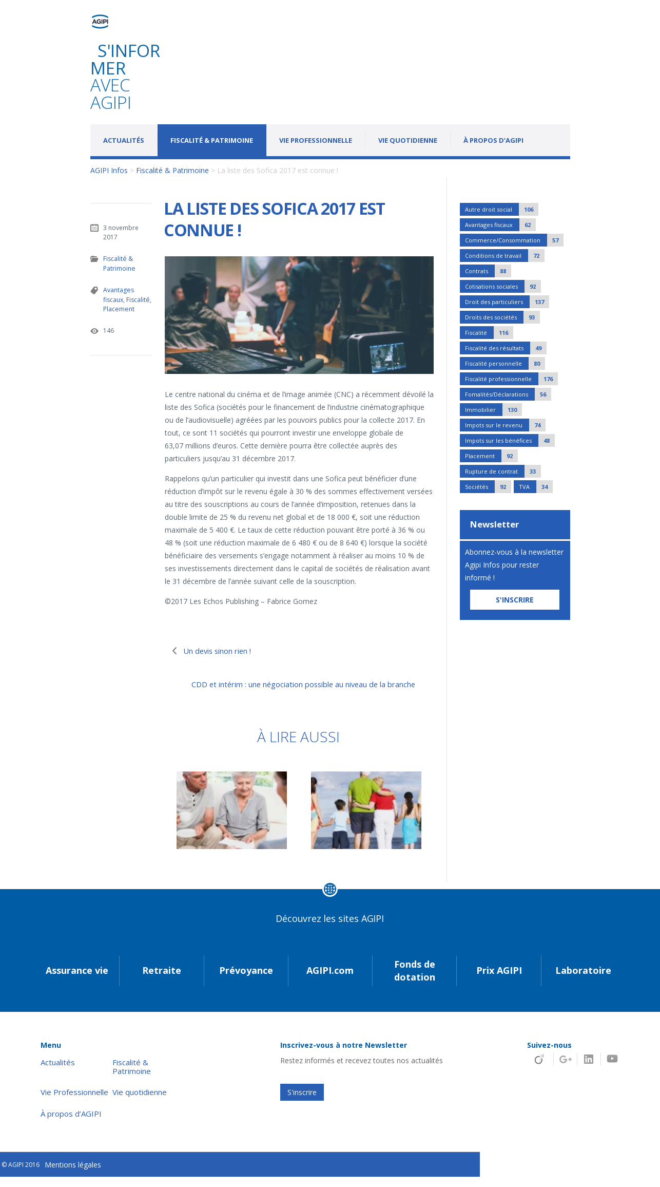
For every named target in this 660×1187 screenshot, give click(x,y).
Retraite (161, 981)
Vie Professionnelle (315, 140)
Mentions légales (73, 1175)
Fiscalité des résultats (506, 348)
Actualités (123, 140)
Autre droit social (501, 209)
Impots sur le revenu (505, 425)
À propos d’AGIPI (493, 140)
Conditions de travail (505, 255)
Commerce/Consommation (514, 240)
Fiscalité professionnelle (511, 378)
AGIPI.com (330, 981)
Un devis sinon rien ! (223, 650)
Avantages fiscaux (118, 294)
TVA (536, 486)
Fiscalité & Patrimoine (211, 140)
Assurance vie (77, 981)
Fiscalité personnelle (505, 363)
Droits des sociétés (502, 317)
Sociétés (488, 486)
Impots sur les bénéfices (510, 440)
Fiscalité (137, 298)
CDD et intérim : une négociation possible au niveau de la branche (301, 690)
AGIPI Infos (109, 170)
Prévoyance (246, 981)
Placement (118, 308)
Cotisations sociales (503, 286)
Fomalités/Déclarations (508, 394)
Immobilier (493, 409)
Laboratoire (583, 981)
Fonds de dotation (414, 980)
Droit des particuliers (507, 301)
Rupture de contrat (503, 471)
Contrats (488, 271)
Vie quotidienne (407, 140)
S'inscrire (302, 1102)
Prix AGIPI (499, 981)
